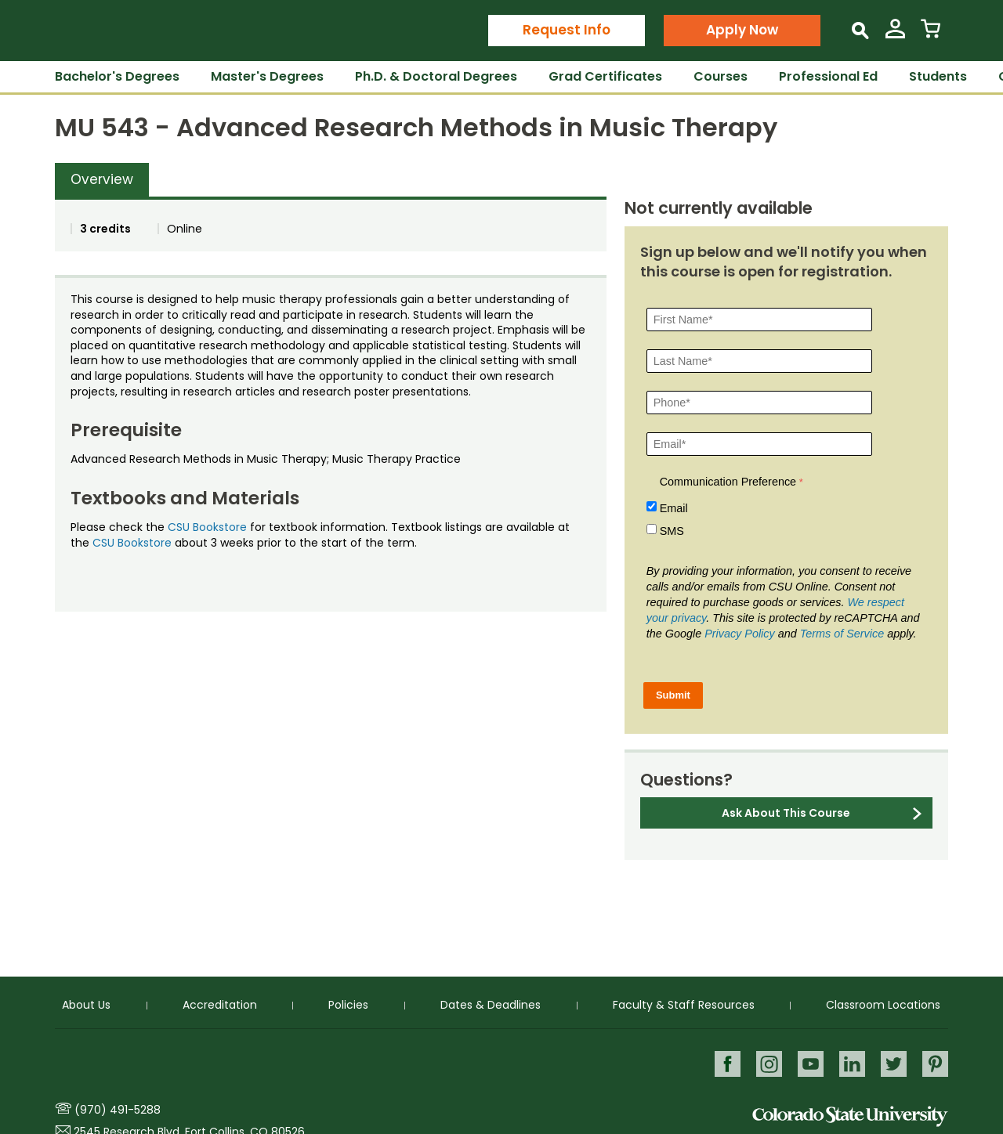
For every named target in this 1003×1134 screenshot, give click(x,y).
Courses (720, 76)
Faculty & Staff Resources (684, 1004)
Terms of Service (842, 633)
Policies (348, 1004)
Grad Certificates (605, 76)
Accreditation (220, 1004)
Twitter (893, 1063)
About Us (86, 1004)
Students (938, 76)
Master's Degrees (267, 76)
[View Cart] (930, 34)
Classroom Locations (883, 1004)
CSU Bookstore (207, 527)
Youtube (808, 1063)
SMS (672, 531)
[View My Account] (895, 34)
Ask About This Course (786, 813)
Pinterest (935, 1063)
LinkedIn (851, 1063)
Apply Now (742, 29)
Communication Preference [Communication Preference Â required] (728, 481)
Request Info (566, 29)
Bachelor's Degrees (117, 76)
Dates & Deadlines (490, 1004)
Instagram (766, 1063)
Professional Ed (828, 76)
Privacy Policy (739, 633)
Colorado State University (850, 1116)
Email (674, 508)
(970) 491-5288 (117, 1110)
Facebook (724, 1063)
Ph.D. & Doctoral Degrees (436, 76)
